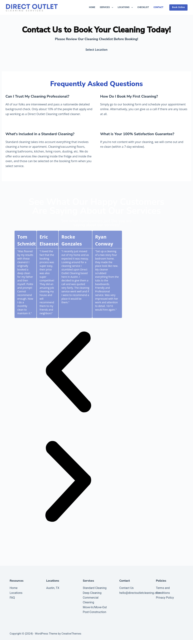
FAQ (12, 597)
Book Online (178, 7)
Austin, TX (52, 588)
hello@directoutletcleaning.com (139, 593)
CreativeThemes (71, 633)
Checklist (143, 7)
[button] (68, 373)
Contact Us (126, 588)
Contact (158, 7)
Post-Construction (94, 612)
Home (92, 7)
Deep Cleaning (92, 593)
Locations (126, 7)
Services (107, 7)
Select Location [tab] (96, 50)
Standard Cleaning (94, 588)
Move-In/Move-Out (95, 607)
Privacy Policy (165, 597)
